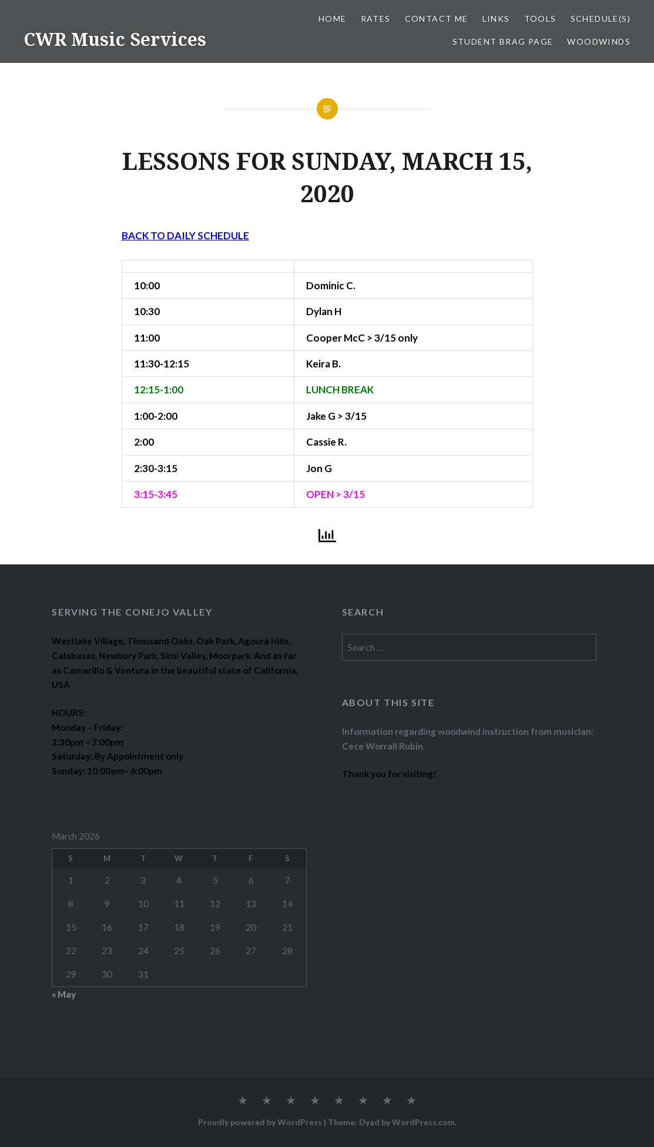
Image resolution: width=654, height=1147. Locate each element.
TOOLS (540, 19)
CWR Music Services (115, 39)
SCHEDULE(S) (600, 19)
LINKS (496, 19)
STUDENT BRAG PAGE (503, 41)
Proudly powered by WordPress (260, 1122)
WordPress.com (423, 1122)
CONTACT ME (436, 19)
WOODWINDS (598, 41)
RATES (376, 19)
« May (64, 994)
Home (332, 19)
